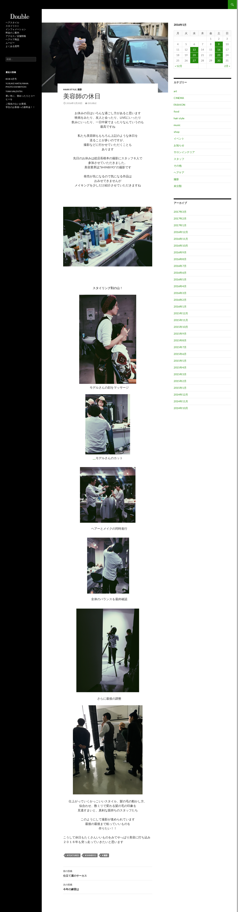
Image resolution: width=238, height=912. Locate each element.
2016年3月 (180, 293)
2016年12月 (181, 232)
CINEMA (179, 97)
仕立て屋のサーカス (107, 873)
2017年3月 (180, 211)
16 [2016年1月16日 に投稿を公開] (218, 49)
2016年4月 (180, 286)
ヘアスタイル (12, 22)
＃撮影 (105, 855)
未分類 (178, 186)
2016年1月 (180, 306)
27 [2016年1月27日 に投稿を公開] (194, 60)
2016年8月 (180, 259)
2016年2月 (180, 299)
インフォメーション (16, 29)
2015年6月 (180, 353)
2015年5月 (180, 360)
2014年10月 (181, 408)
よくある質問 (12, 46)
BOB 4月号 (11, 78)
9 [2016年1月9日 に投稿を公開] (219, 44)
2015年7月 (180, 347)
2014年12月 (181, 394)
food (176, 111)
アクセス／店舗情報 (16, 36)
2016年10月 (181, 245)
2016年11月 (181, 238)
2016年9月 (180, 252)
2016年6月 (180, 272)
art (175, 91)
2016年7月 (180, 265)
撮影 (79, 89)
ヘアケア (179, 172)
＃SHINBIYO (90, 855)
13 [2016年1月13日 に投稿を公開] (194, 49)
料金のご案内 (12, 32)
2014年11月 (181, 401)
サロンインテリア (184, 152)
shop (177, 131)
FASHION (179, 104)
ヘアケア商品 (12, 39)
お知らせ (179, 145)
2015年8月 (180, 340)
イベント (179, 138)
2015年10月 (181, 326)
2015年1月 (180, 387)
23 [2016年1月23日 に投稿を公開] (218, 55)
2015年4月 (180, 367)
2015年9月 (180, 333)
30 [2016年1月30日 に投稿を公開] (218, 60)
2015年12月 (181, 313)
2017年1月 (180, 225)
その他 (178, 165)
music (177, 125)
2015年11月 (181, 320)
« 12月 (178, 66)
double (92, 103)
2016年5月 (180, 279)
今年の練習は (107, 886)
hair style (70, 89)
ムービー (10, 42)
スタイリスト (12, 25)
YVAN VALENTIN (14, 91)
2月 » (227, 66)
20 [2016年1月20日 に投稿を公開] (194, 55)
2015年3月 (180, 374)
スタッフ (179, 158)
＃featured (72, 855)
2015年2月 (180, 381)
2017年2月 (180, 218)
